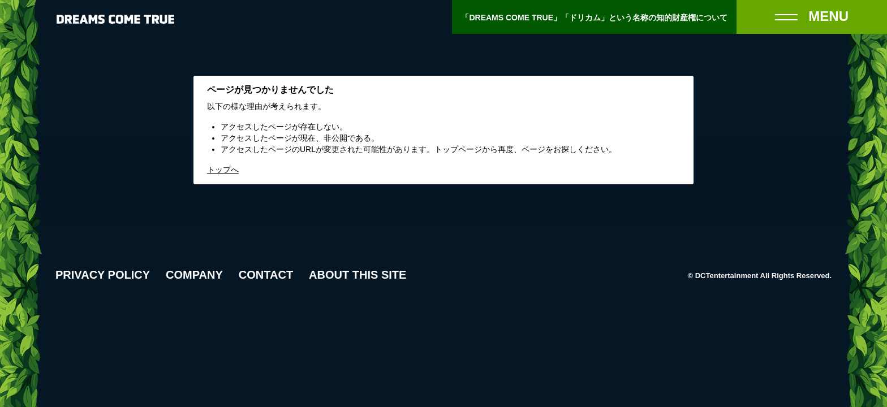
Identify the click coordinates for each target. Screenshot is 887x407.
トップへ (223, 169)
